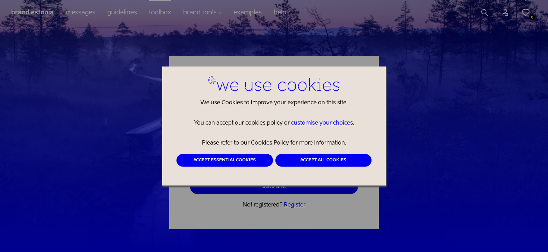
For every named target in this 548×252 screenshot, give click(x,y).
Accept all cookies (323, 160)
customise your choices (322, 123)
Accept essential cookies (224, 160)
